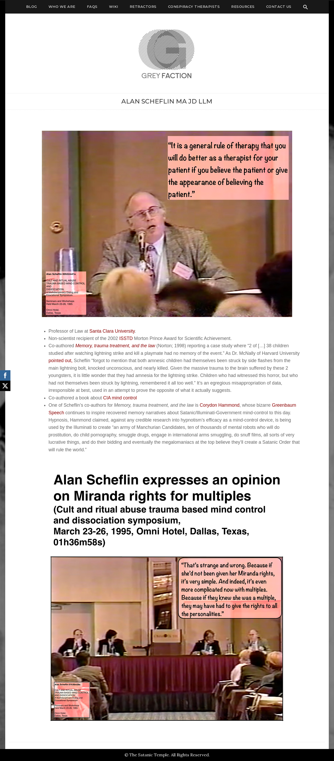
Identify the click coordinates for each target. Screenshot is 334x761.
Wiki (113, 6)
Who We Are (62, 6)
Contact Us (278, 6)
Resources (243, 6)
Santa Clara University (112, 331)
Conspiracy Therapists (194, 6)
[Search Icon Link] (305, 7)
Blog (31, 6)
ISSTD (126, 338)
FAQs (92, 6)
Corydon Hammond (220, 405)
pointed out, (61, 360)
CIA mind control (120, 397)
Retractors (143, 6)
